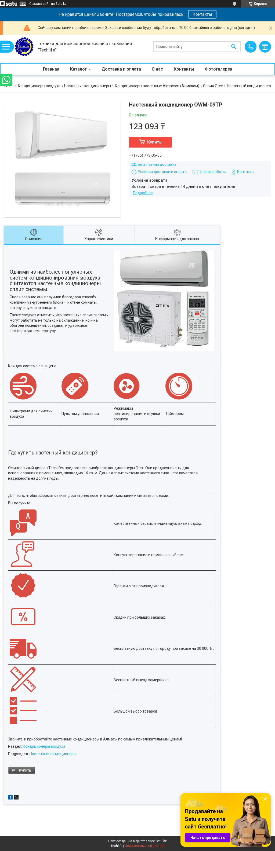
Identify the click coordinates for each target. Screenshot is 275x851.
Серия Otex (213, 86)
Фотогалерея (218, 69)
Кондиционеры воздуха (39, 86)
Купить (154, 142)
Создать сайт (39, 4)
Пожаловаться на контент (145, 846)
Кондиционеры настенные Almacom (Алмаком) (157, 86)
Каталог (78, 69)
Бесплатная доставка (157, 164)
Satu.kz (161, 841)
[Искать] (233, 47)
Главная (51, 69)
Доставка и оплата (121, 69)
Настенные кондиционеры (87, 86)
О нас (157, 69)
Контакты (202, 14)
